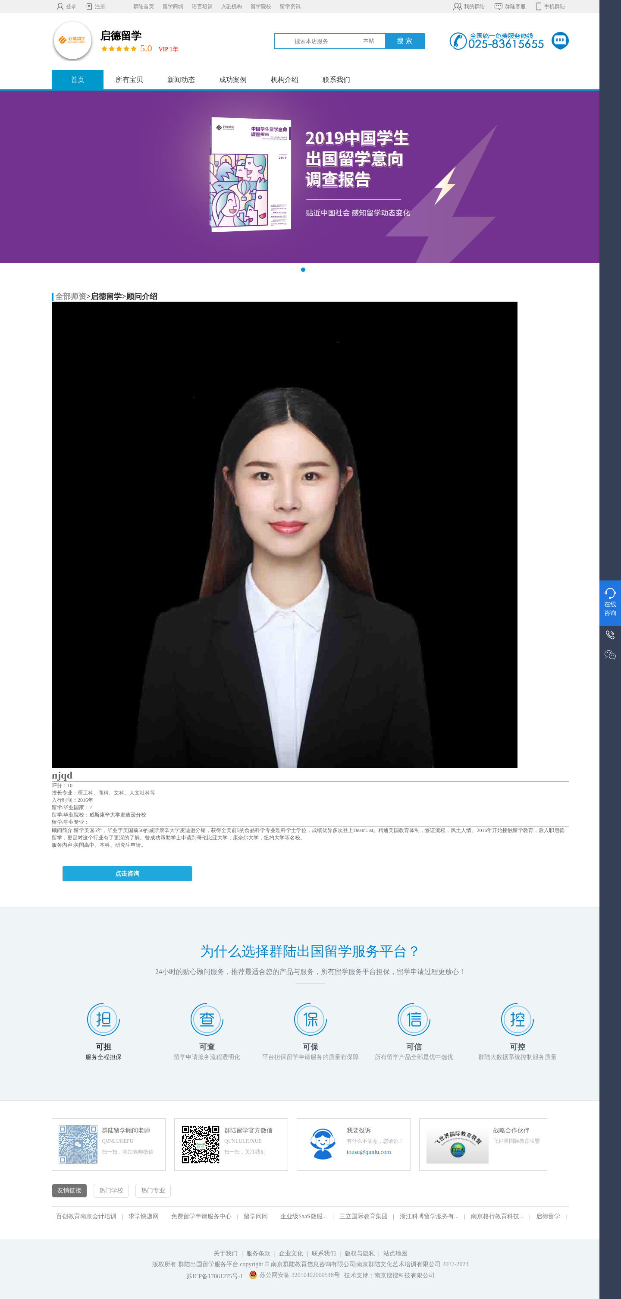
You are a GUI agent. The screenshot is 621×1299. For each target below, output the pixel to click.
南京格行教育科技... (497, 1216)
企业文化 (291, 1253)
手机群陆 (549, 6)
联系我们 (336, 79)
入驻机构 (231, 6)
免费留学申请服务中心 (201, 1216)
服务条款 (258, 1253)
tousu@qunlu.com (369, 1152)
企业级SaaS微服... (303, 1216)
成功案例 (233, 79)
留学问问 (256, 1216)
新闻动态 (181, 79)
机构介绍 (284, 79)
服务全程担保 (103, 1057)
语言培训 (202, 6)
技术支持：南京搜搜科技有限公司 (389, 1275)
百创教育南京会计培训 (86, 1216)
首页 (78, 79)
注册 (95, 6)
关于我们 (225, 1253)
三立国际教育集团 (363, 1216)
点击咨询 (127, 873)
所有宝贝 (129, 79)
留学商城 (173, 6)
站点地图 (395, 1253)
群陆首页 (143, 6)
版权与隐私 (360, 1253)
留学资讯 (290, 6)
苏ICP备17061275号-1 (214, 1276)
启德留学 (548, 1216)
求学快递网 (144, 1216)
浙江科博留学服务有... (429, 1216)
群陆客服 (509, 6)
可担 (103, 1047)
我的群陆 (468, 6)
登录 (66, 6)
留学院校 (261, 6)
